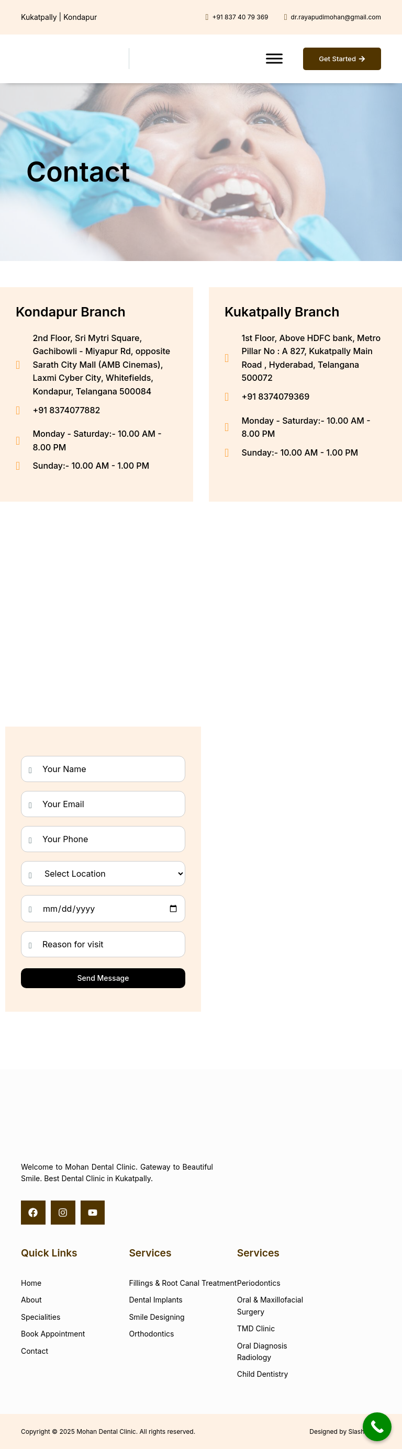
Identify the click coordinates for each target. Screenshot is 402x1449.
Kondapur (80, 17)
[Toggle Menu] (274, 59)
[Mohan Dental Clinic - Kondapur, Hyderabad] (96, 583)
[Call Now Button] (377, 1426)
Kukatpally (39, 17)
